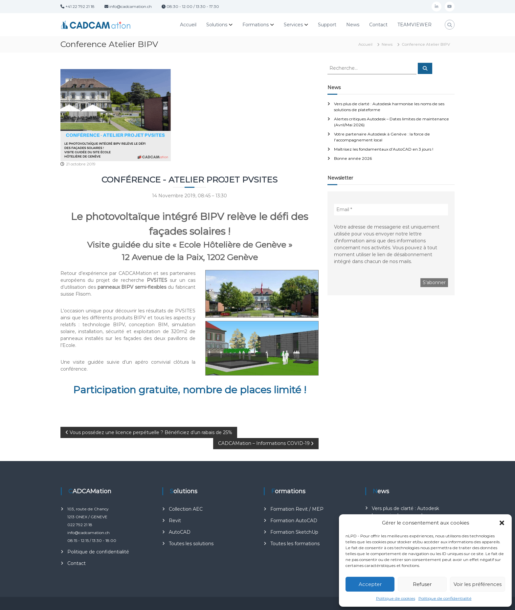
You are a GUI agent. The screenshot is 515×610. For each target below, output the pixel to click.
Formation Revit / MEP (297, 509)
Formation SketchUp (294, 532)
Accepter (370, 584)
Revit (175, 521)
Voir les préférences (478, 584)
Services (293, 25)
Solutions (216, 25)
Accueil (188, 25)
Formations (255, 25)
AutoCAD (179, 532)
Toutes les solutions (191, 544)
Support (327, 25)
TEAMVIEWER (414, 25)
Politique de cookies (395, 598)
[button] (502, 523)
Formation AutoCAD (293, 521)
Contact (378, 25)
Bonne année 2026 (353, 158)
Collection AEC (186, 509)
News (352, 25)
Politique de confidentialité (445, 598)
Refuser (422, 584)
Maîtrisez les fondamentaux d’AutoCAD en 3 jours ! (383, 149)
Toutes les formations (295, 544)
